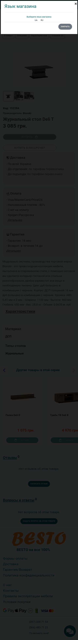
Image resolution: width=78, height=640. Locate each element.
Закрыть (65, 27)
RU (42, 20)
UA (36, 20)
